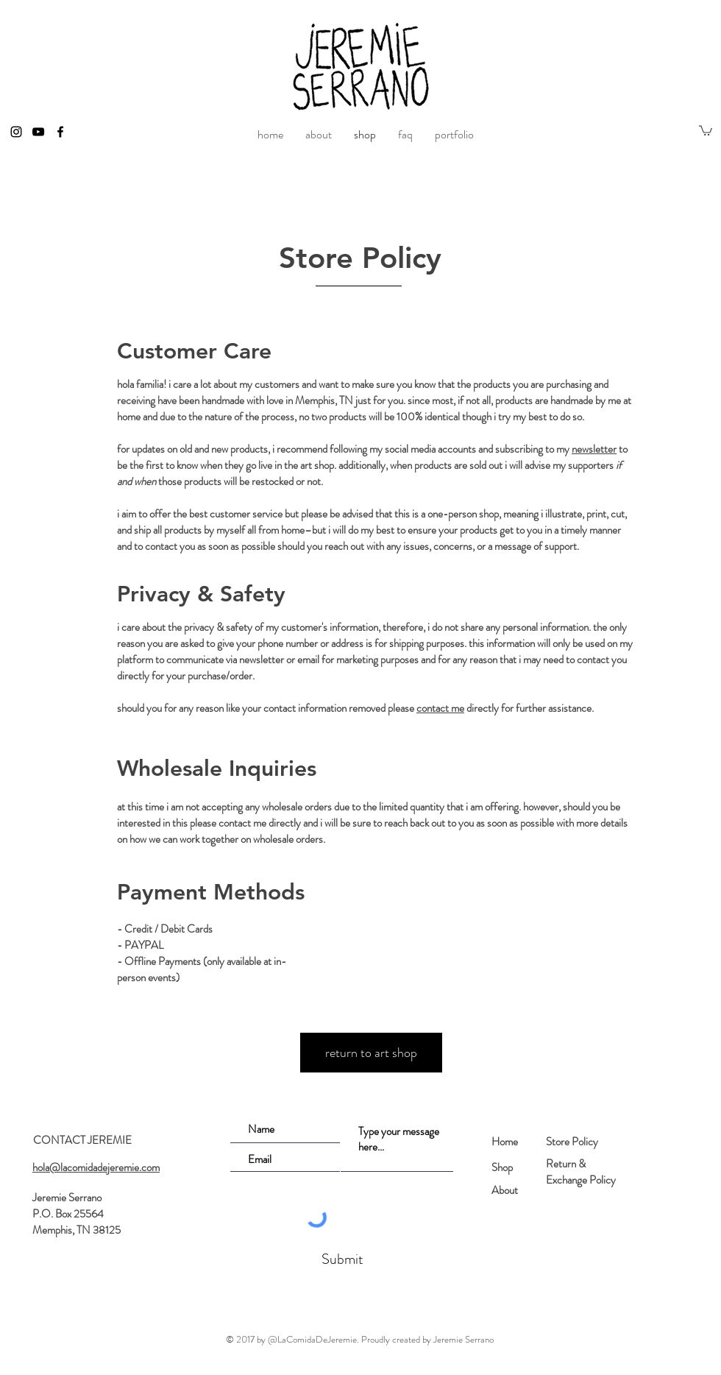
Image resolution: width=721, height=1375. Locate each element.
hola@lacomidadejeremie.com (96, 1167)
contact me (440, 708)
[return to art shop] (371, 1052)
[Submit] (341, 1259)
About (504, 1190)
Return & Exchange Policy (581, 1172)
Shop (502, 1167)
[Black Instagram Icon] (16, 131)
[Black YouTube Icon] (38, 131)
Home (504, 1142)
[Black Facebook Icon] (60, 131)
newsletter (594, 449)
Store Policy (572, 1142)
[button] (705, 129)
